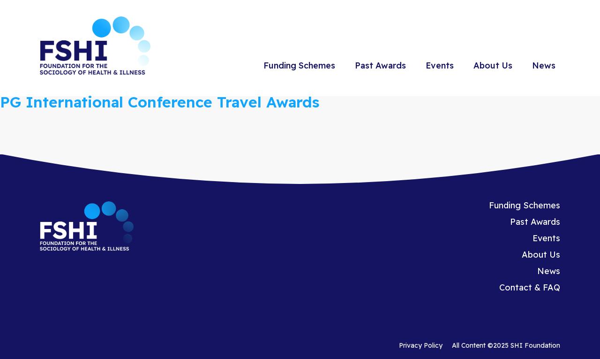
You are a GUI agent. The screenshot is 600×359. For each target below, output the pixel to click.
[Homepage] (95, 46)
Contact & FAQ (529, 287)
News (543, 65)
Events (440, 65)
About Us (492, 65)
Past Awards (380, 65)
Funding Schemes (299, 65)
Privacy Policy (420, 345)
